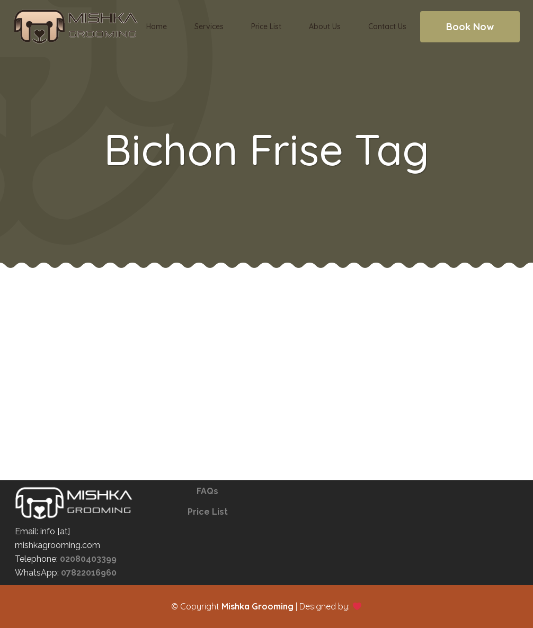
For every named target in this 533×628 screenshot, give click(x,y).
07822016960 (89, 573)
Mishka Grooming (257, 606)
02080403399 (88, 559)
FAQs (207, 491)
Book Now (470, 27)
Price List (208, 512)
